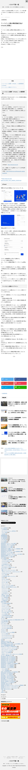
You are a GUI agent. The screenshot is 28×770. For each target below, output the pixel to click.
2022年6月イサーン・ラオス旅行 (8, 543)
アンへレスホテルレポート (7, 635)
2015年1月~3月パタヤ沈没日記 (8, 659)
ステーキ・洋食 (5, 579)
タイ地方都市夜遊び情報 (6, 615)
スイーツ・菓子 (5, 582)
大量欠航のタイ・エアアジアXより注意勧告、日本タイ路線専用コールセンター (17, 513)
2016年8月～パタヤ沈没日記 (7, 667)
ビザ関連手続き (5, 600)
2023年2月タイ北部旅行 (6, 550)
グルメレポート (4, 568)
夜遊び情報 (3, 601)
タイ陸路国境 (4, 529)
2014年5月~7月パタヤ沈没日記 (8, 656)
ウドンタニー (4, 623)
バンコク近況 (4, 540)
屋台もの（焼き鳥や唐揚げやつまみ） (9, 586)
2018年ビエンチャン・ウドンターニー (10, 686)
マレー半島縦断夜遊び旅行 (7, 645)
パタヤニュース (4, 622)
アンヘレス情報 (5, 633)
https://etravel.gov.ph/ (13, 164)
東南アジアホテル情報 (6, 565)
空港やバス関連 (5, 598)
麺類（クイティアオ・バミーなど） (9, 570)
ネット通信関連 (5, 597)
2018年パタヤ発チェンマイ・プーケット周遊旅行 (12, 685)
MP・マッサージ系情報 (6, 610)
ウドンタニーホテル (6, 625)
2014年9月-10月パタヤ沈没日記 (8, 658)
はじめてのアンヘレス (6, 638)
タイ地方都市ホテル (6, 564)
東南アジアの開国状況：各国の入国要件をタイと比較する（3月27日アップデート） (17, 404)
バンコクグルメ (5, 591)
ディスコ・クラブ (5, 609)
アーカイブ (3, 696)
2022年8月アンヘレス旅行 (7, 547)
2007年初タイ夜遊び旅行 (6, 642)
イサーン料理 (4, 574)
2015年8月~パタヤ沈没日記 (7, 662)
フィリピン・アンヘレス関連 (7, 632)
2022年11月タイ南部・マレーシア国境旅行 (11, 548)
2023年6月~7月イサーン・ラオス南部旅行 (10, 551)
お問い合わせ (20, 757)
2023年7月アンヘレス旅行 (7, 552)
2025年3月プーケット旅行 (7, 556)
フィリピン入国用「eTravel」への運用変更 (13, 83)
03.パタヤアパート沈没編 (7, 651)
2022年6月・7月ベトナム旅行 (8, 544)
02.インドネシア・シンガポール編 (8, 649)
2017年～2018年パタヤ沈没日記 (8, 681)
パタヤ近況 (3, 539)
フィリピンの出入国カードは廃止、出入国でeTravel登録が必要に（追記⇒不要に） (17, 434)
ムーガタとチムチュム (6, 573)
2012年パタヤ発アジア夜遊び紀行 (9, 646)
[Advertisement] (14, 63)
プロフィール (14, 757)
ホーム (4, 756)
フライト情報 (4, 532)
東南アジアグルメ (5, 594)
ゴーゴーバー (4, 604)
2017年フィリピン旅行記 (6, 674)
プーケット (3, 629)
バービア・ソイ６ (5, 606)
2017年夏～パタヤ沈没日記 (7, 678)
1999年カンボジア (5, 641)
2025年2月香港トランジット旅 (8, 555)
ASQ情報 (3, 534)
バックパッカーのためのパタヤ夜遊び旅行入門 (11, 619)
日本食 (3, 577)
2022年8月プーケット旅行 (7, 546)
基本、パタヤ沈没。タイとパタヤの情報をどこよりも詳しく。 (14, 763)
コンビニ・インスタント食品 (7, 585)
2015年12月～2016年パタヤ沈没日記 (9, 663)
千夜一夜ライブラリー (6, 689)
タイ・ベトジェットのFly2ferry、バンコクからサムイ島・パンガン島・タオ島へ (17, 481)
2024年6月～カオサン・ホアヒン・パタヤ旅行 (11, 554)
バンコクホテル (5, 562)
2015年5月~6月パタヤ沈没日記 (8, 660)
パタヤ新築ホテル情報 (6, 559)
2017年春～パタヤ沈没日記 (7, 675)
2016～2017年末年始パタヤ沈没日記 (9, 671)
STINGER (14, 767)
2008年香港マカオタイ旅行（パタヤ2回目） (11, 643)
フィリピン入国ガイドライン (9, 87)
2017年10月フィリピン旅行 (7, 679)
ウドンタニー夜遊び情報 (6, 628)
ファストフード (5, 588)
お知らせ (3, 692)
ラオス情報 (3, 542)
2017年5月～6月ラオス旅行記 (8, 677)
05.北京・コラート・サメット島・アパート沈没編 (12, 654)
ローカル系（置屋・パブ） (7, 612)
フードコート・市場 (6, 589)
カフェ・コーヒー (5, 583)
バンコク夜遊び (5, 614)
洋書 (2, 690)
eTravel (4, 85)
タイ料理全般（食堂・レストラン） (9, 576)
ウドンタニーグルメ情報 (6, 626)
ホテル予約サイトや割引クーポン (8, 567)
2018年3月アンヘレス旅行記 (7, 682)
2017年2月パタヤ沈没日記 (7, 673)
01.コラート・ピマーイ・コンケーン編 (9, 647)
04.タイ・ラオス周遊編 (6, 652)
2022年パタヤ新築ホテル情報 (12, 756)
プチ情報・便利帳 (5, 595)
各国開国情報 (4, 393)
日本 (2, 639)
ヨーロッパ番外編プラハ (6, 655)
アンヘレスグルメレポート (7, 636)
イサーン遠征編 (5, 668)
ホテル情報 (3, 558)
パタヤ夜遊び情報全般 (6, 603)
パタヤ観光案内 (4, 621)
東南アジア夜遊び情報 (6, 617)
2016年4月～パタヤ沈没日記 (7, 664)
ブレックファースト (6, 580)
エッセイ (3, 618)
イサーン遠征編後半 (6, 670)
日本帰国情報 (4, 536)
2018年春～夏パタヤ (5, 683)
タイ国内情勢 (4, 538)
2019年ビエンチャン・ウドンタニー (9, 687)
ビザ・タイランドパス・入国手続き (9, 531)
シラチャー (3, 631)
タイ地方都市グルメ (6, 593)
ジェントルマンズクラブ (6, 607)
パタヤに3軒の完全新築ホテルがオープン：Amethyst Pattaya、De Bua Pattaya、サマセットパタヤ (15, 450)
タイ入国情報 (4, 528)
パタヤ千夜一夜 (14, 4)
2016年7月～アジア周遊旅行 (7, 666)
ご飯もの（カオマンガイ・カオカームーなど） (11, 571)
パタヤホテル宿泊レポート (7, 561)
